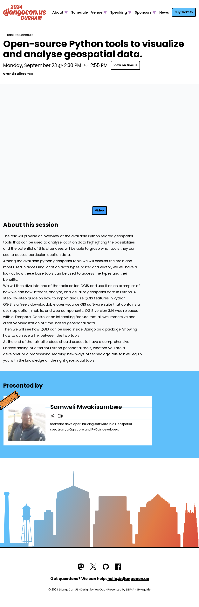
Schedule (79, 12)
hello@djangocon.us (128, 578)
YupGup (99, 589)
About (57, 12)
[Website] (60, 416)
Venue (96, 12)
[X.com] (52, 416)
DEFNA (130, 589)
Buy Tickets (184, 12)
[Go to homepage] (24, 12)
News (164, 12)
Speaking (118, 12)
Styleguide (143, 589)
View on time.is (125, 65)
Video (99, 210)
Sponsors (143, 12)
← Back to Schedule (18, 35)
